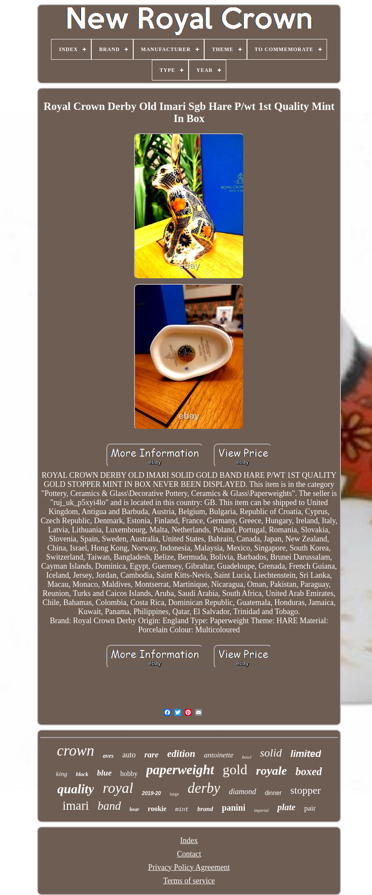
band (109, 805)
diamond (242, 791)
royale (271, 770)
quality (75, 789)
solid (271, 753)
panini (233, 807)
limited (306, 753)
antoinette (219, 755)
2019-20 (151, 793)
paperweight (180, 769)
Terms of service (189, 880)
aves (108, 756)
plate (286, 807)
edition (181, 753)
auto (129, 754)
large (174, 793)
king (61, 773)
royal (118, 788)
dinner (273, 792)
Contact (189, 854)
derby (204, 788)
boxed (308, 771)
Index (189, 840)
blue (104, 772)
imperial (261, 810)
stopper (305, 790)
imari (75, 805)
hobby (129, 773)
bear (134, 809)
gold (235, 769)
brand (205, 808)
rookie (157, 808)
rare (151, 754)
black (82, 774)
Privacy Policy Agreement (189, 867)
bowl (246, 757)
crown (75, 750)
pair (309, 808)
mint (182, 809)
